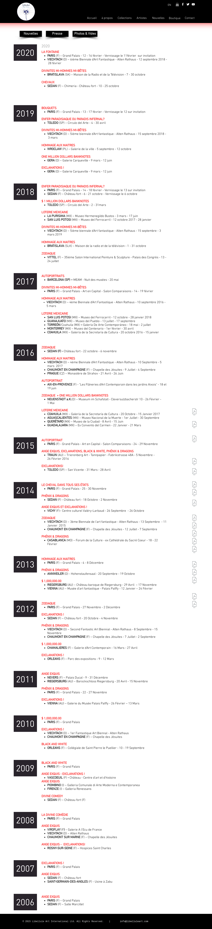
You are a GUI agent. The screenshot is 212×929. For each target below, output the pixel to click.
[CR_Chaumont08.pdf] (194, 542)
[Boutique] (175, 18)
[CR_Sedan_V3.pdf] (194, 605)
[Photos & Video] (85, 34)
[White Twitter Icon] (188, 4)
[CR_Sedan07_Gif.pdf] (194, 573)
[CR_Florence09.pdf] (194, 493)
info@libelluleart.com (134, 921)
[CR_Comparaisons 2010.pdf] (194, 412)
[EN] (169, 5)
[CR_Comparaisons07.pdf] (194, 565)
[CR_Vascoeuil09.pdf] (194, 472)
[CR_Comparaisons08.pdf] (194, 519)
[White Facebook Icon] (183, 4)
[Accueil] (92, 18)
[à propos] (107, 18)
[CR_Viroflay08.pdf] (194, 526)
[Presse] (57, 34)
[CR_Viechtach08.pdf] (194, 534)
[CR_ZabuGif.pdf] (194, 581)
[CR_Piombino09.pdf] (194, 485)
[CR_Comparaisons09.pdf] (194, 462)
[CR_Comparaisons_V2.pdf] (194, 597)
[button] (177, 4)
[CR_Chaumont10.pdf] (194, 439)
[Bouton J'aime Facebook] (169, 922)
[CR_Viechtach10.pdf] (194, 425)
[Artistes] (142, 18)
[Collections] (125, 18)
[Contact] (190, 18)
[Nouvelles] (158, 18)
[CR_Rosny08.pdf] (194, 550)
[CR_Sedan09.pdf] (194, 504)
